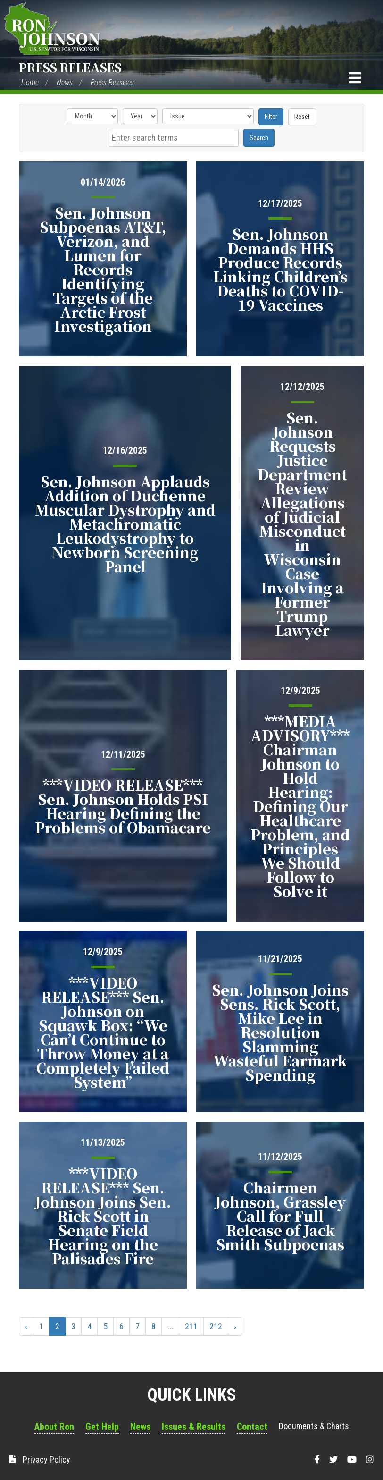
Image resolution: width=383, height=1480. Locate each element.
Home (30, 82)
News (65, 82)
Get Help (102, 1426)
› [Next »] (235, 1326)
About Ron (54, 1426)
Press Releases (70, 67)
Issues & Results (193, 1426)
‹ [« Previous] (26, 1326)
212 (215, 1326)
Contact (252, 1426)
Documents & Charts (314, 1426)
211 (191, 1326)
